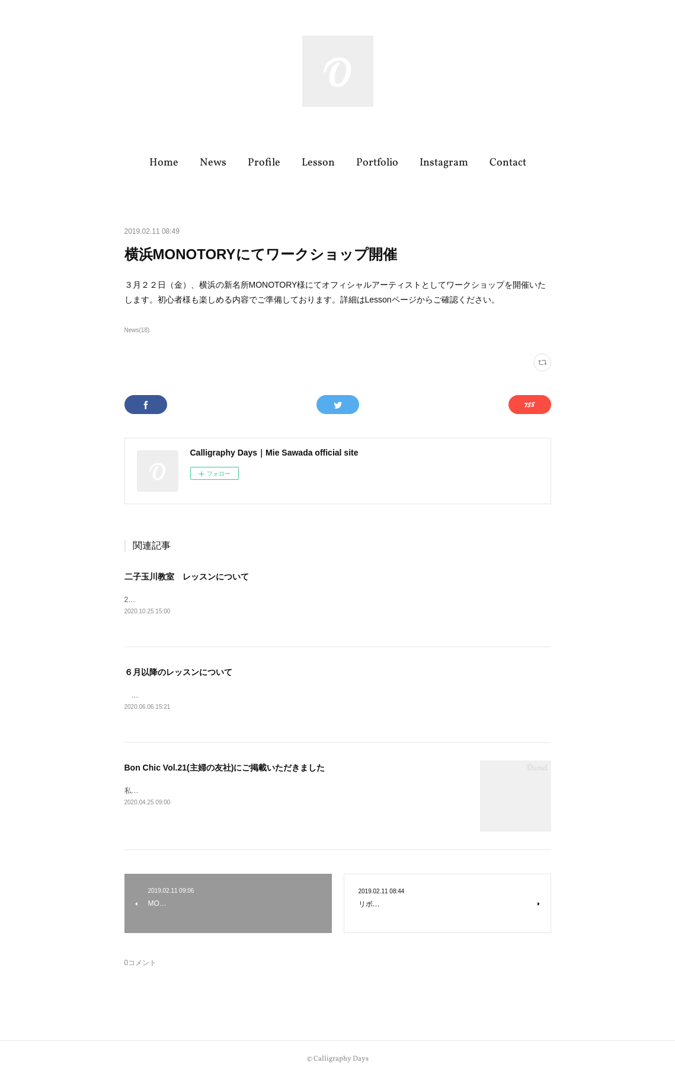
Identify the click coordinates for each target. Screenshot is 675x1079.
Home (163, 162)
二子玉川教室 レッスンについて (186, 576)
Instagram (444, 162)
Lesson (318, 162)
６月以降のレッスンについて (178, 673)
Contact (508, 162)
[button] (163, 163)
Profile (264, 162)
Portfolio (377, 162)
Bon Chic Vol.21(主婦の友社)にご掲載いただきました (224, 769)
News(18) (137, 330)
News (213, 162)
